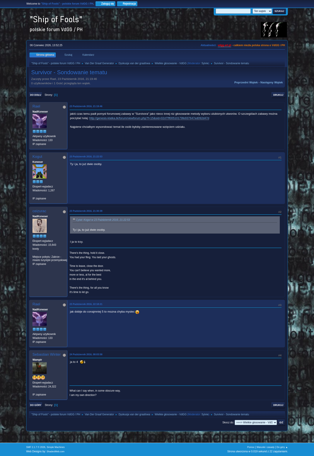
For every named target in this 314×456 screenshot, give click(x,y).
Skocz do (227, 422)
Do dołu (35, 95)
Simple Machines (56, 447)
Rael (36, 106)
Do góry (35, 405)
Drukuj (278, 95)
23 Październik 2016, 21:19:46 (86, 106)
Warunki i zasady (266, 447)
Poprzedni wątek (246, 82)
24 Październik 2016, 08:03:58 (86, 354)
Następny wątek (271, 82)
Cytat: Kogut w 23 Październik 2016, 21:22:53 (103, 219)
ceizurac (39, 211)
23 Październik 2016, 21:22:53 (86, 156)
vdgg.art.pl (224, 45)
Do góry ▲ (282, 447)
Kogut (37, 157)
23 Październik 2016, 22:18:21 (86, 304)
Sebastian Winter (46, 354)
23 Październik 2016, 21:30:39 (86, 211)
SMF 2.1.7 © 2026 (35, 447)
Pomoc (251, 447)
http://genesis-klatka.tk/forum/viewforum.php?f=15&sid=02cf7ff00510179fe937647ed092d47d (149, 118)
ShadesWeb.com (56, 451)
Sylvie (204, 63)
